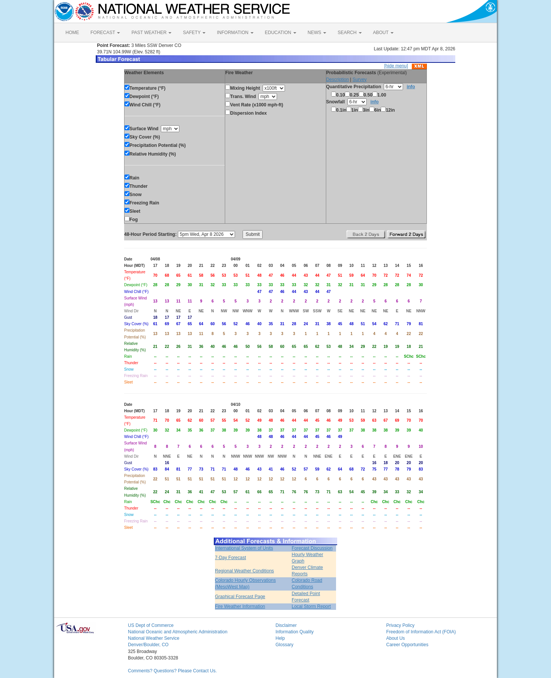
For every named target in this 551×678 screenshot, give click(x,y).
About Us (395, 638)
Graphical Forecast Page (240, 596)
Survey (359, 79)
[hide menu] (396, 66)
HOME (72, 32)
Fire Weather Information (240, 606)
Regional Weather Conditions (244, 571)
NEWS (317, 32)
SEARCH (349, 32)
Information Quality (295, 631)
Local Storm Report (311, 606)
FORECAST (105, 32)
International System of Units (244, 548)
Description (337, 79)
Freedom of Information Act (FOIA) (421, 631)
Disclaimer (286, 625)
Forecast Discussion (312, 548)
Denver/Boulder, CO (148, 644)
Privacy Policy (400, 625)
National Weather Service (153, 638)
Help (280, 638)
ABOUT (383, 32)
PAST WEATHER (151, 32)
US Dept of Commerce (151, 625)
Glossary (284, 644)
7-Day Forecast (230, 557)
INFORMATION (235, 32)
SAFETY (194, 32)
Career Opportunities (407, 644)
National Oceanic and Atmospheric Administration (177, 631)
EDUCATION (280, 32)
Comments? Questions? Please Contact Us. (172, 670)
